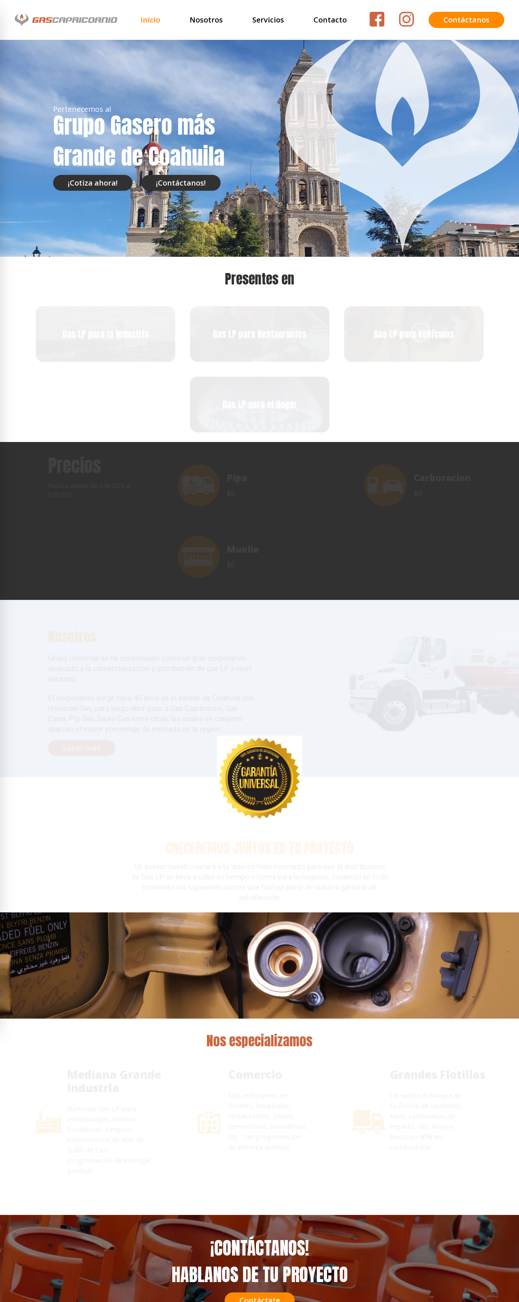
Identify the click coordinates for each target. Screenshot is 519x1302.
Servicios (268, 20)
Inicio (150, 20)
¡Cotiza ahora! (93, 183)
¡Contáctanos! (181, 183)
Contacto (330, 20)
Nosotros (206, 20)
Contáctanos (466, 20)
